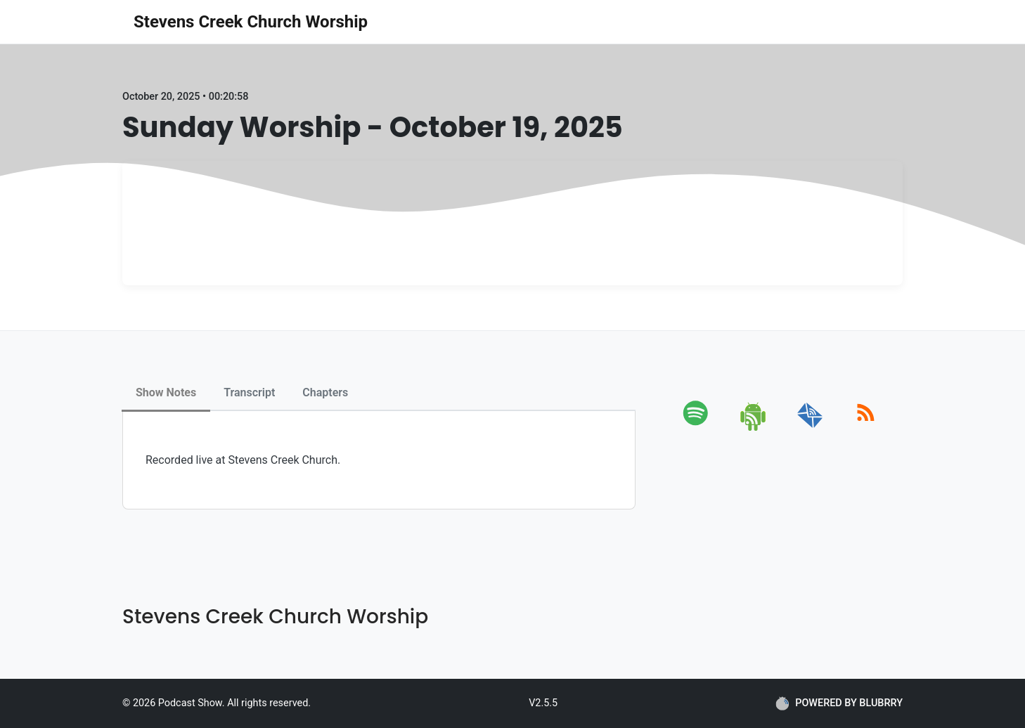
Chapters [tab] (325, 392)
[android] (754, 428)
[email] (810, 428)
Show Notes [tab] (166, 392)
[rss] (866, 428)
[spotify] (698, 428)
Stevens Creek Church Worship (251, 22)
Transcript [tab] (249, 392)
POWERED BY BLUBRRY (839, 703)
